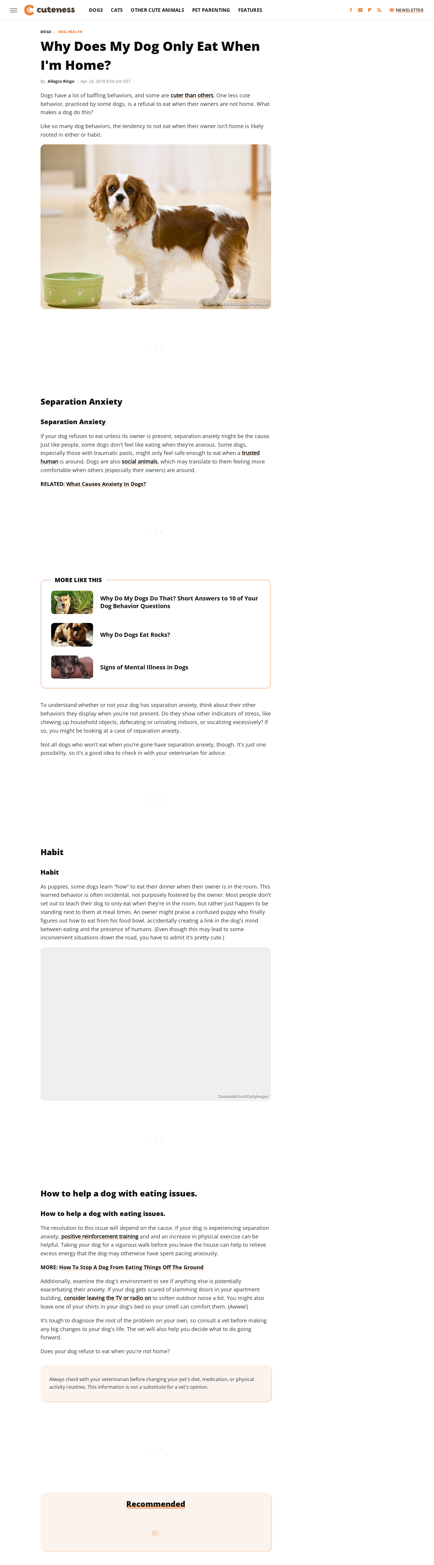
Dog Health (70, 32)
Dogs (96, 10)
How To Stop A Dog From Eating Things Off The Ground (131, 1267)
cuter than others (192, 95)
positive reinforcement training (99, 1236)
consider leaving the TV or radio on (107, 1297)
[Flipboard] (370, 10)
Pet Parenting (211, 10)
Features (250, 10)
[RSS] (379, 10)
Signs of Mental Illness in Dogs (144, 667)
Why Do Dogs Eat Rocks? (135, 635)
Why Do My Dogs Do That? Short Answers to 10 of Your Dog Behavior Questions (179, 602)
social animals (140, 461)
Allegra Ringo (61, 81)
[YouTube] (360, 10)
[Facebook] (351, 10)
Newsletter (407, 10)
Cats (117, 10)
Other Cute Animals (157, 10)
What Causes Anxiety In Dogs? (106, 483)
